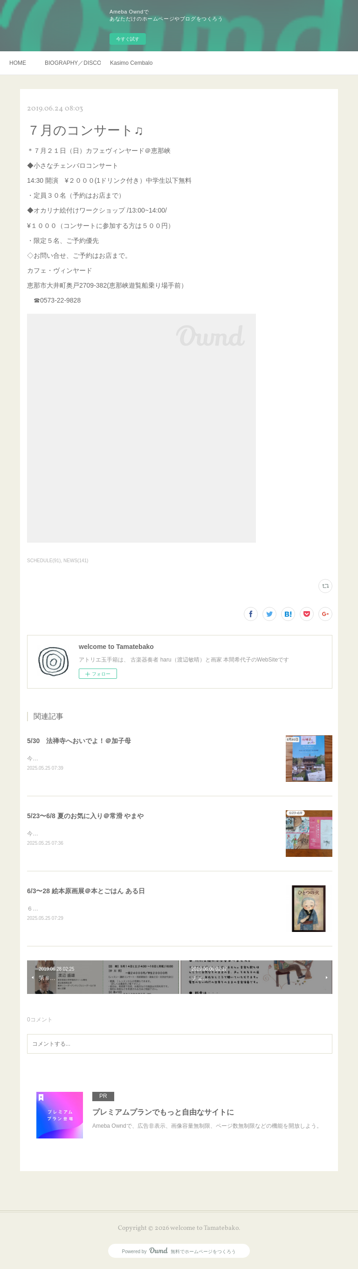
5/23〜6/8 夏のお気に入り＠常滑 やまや (85, 816)
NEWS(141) (75, 560)
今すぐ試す (127, 38)
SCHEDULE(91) (44, 560)
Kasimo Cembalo (131, 63)
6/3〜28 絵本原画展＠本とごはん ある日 (86, 892)
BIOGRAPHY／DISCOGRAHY (73, 63)
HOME (17, 63)
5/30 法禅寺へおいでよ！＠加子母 (79, 741)
